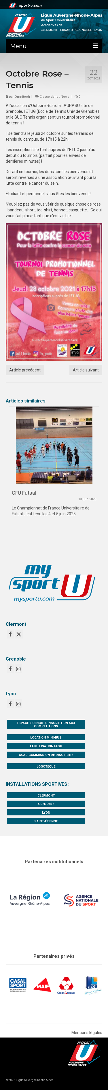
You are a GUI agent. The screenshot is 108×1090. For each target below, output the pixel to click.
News (65, 97)
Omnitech (22, 97)
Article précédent (25, 370)
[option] (54, 468)
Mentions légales (86, 1032)
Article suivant (86, 370)
